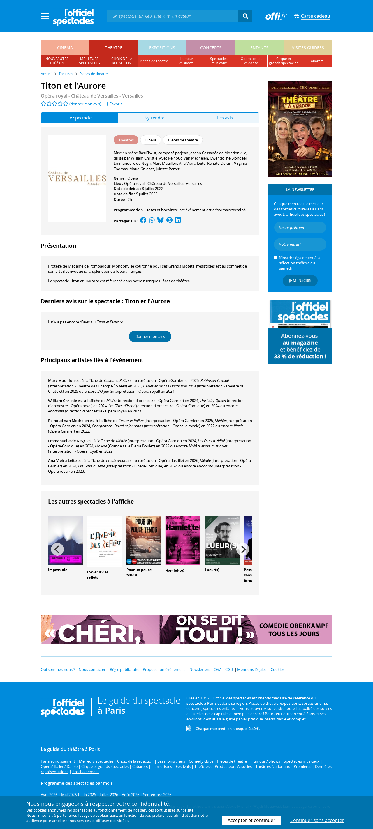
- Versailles (92, 96)
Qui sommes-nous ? (58, 669)
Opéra (132, 178)
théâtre (113, 47)
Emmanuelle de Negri (67, 440)
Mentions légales (251, 669)
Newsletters (199, 669)
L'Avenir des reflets (97, 575)
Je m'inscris (300, 280)
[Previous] (57, 549)
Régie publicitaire (124, 669)
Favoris (113, 104)
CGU (229, 669)
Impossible (57, 569)
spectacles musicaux (219, 60)
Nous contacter (92, 669)
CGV (217, 669)
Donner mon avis (150, 336)
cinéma (65, 47)
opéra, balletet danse (251, 60)
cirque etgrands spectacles (283, 60)
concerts (210, 47)
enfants (259, 47)
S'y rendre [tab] (154, 118)
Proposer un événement (164, 669)
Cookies (277, 669)
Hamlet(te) (175, 570)
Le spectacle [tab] (79, 118)
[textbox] (172, 16)
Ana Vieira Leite (62, 460)
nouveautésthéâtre (56, 60)
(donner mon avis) (85, 104)
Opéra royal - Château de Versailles (154, 183)
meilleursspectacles (89, 60)
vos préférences (158, 815)
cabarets (316, 61)
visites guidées (308, 47)
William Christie (62, 400)
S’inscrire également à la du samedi (299, 263)
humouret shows (186, 60)
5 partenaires (65, 815)
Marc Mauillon (61, 380)
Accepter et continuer (251, 820)
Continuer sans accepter (317, 820)
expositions (162, 47)
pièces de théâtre (154, 61)
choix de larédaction (121, 60)
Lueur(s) (212, 569)
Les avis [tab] (225, 118)
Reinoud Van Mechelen (68, 420)
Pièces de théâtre (174, 281)
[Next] (242, 549)
